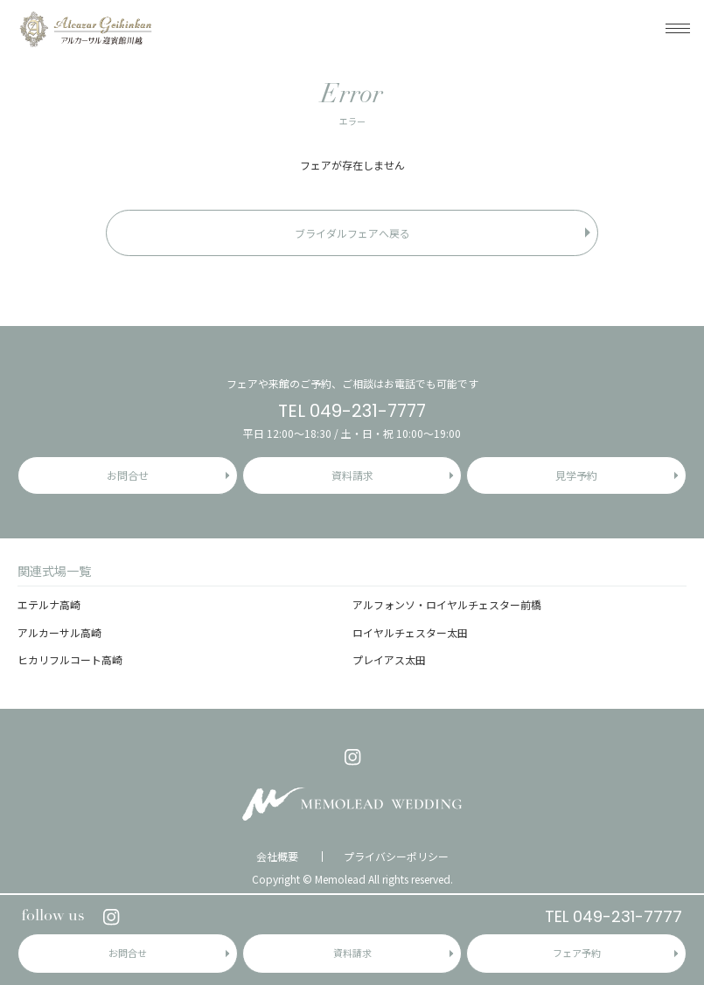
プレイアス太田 (389, 659)
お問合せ (127, 953)
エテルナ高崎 (48, 604)
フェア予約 (577, 953)
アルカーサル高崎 (59, 632)
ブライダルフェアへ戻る (352, 232)
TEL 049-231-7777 (613, 916)
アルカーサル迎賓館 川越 (85, 28)
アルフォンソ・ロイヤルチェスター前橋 (446, 604)
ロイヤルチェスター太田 (410, 632)
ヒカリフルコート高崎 (69, 659)
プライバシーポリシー (396, 856)
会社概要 (277, 856)
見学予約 (576, 475)
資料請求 (352, 953)
